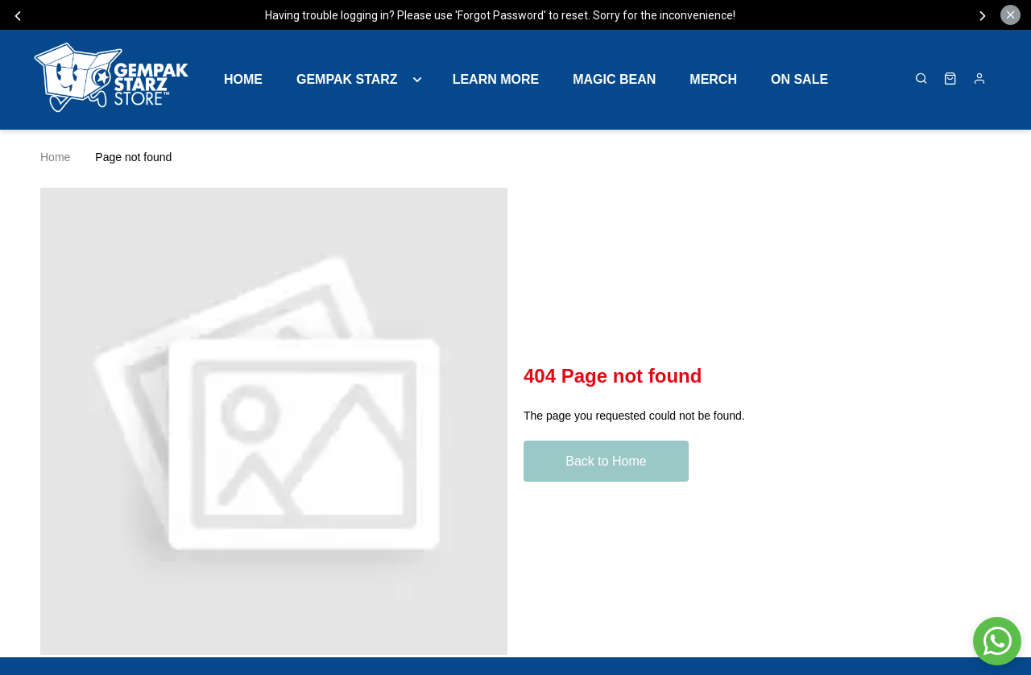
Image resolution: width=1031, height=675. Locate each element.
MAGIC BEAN (614, 79)
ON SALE (799, 79)
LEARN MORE (496, 79)
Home (243, 79)
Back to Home (605, 461)
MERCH (713, 79)
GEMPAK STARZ (347, 79)
